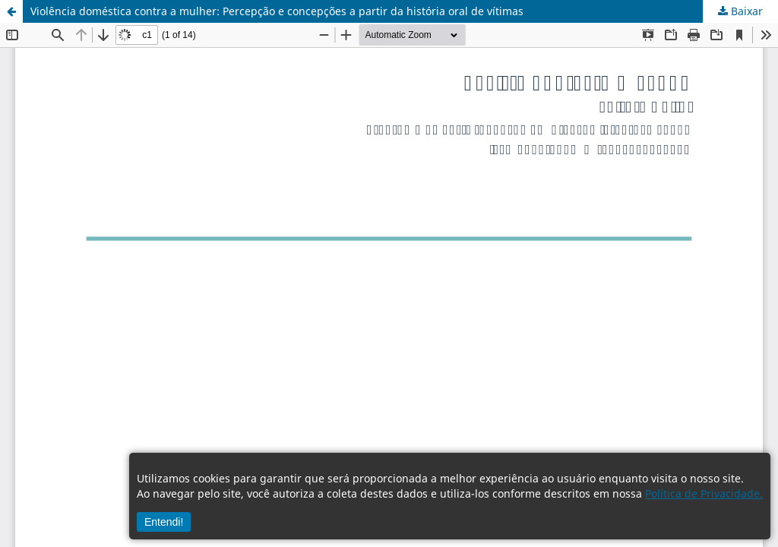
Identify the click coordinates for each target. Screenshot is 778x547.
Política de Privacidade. (704, 493)
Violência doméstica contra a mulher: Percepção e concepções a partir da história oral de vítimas (276, 11)
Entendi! (163, 522)
